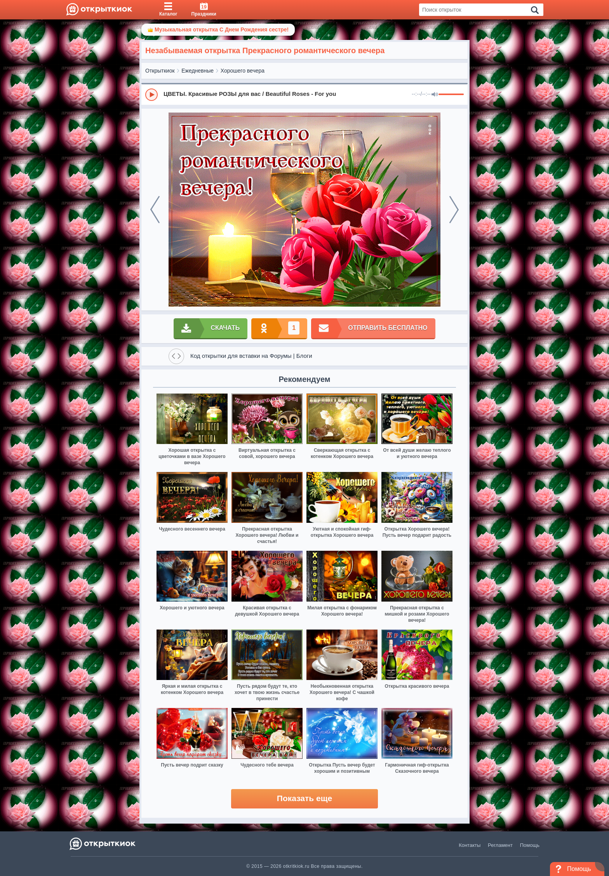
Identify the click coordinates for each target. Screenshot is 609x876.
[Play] (151, 94)
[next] (454, 210)
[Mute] (434, 95)
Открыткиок (160, 71)
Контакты (469, 845)
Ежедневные (197, 71)
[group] (304, 94)
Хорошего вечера (242, 71)
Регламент (500, 845)
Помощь (529, 845)
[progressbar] (451, 94)
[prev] (155, 210)
